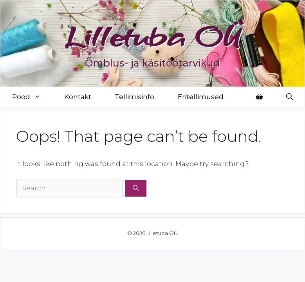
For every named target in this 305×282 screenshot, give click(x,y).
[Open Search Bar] (289, 97)
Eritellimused (201, 97)
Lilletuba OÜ (152, 36)
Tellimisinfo (134, 97)
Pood (32, 97)
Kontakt (77, 97)
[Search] (136, 188)
